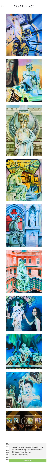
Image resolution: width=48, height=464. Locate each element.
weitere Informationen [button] (20, 455)
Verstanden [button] (28, 460)
